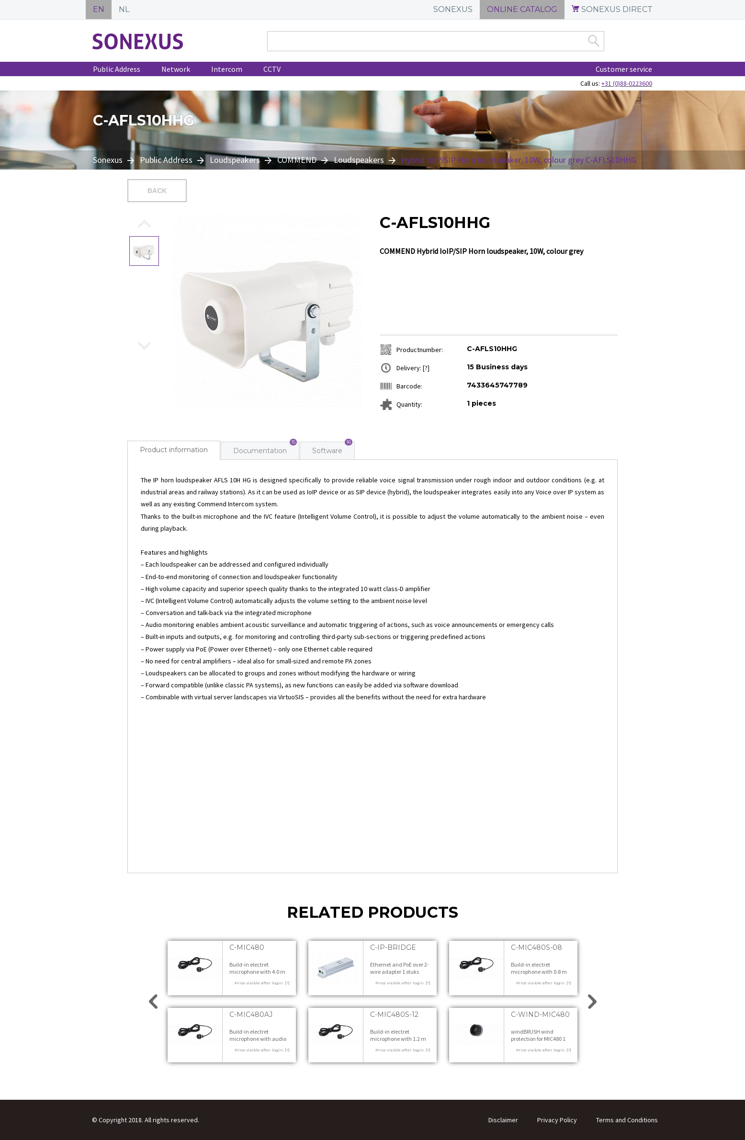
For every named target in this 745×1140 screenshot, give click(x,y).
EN (98, 9)
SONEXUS (453, 9)
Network (175, 69)
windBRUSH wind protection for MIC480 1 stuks (538, 1039)
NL (124, 9)
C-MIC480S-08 (536, 947)
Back (157, 190)
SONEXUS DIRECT (612, 9)
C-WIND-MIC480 (540, 1014)
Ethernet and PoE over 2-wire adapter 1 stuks (399, 968)
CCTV (272, 69)
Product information (174, 450)
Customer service (624, 69)
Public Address (116, 69)
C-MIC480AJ (250, 1014)
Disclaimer (503, 1120)
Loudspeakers (235, 159)
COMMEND (296, 159)
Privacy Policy (557, 1120)
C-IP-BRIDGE (393, 947)
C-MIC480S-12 (394, 1014)
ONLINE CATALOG (522, 9)
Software (327, 451)
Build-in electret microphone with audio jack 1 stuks (257, 1039)
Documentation (260, 451)
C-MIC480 (246, 947)
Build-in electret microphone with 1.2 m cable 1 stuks (398, 1039)
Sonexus (108, 159)
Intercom (226, 69)
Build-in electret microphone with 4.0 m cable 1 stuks (257, 972)
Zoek (593, 40)
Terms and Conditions (627, 1120)
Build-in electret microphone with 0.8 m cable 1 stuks (539, 972)
